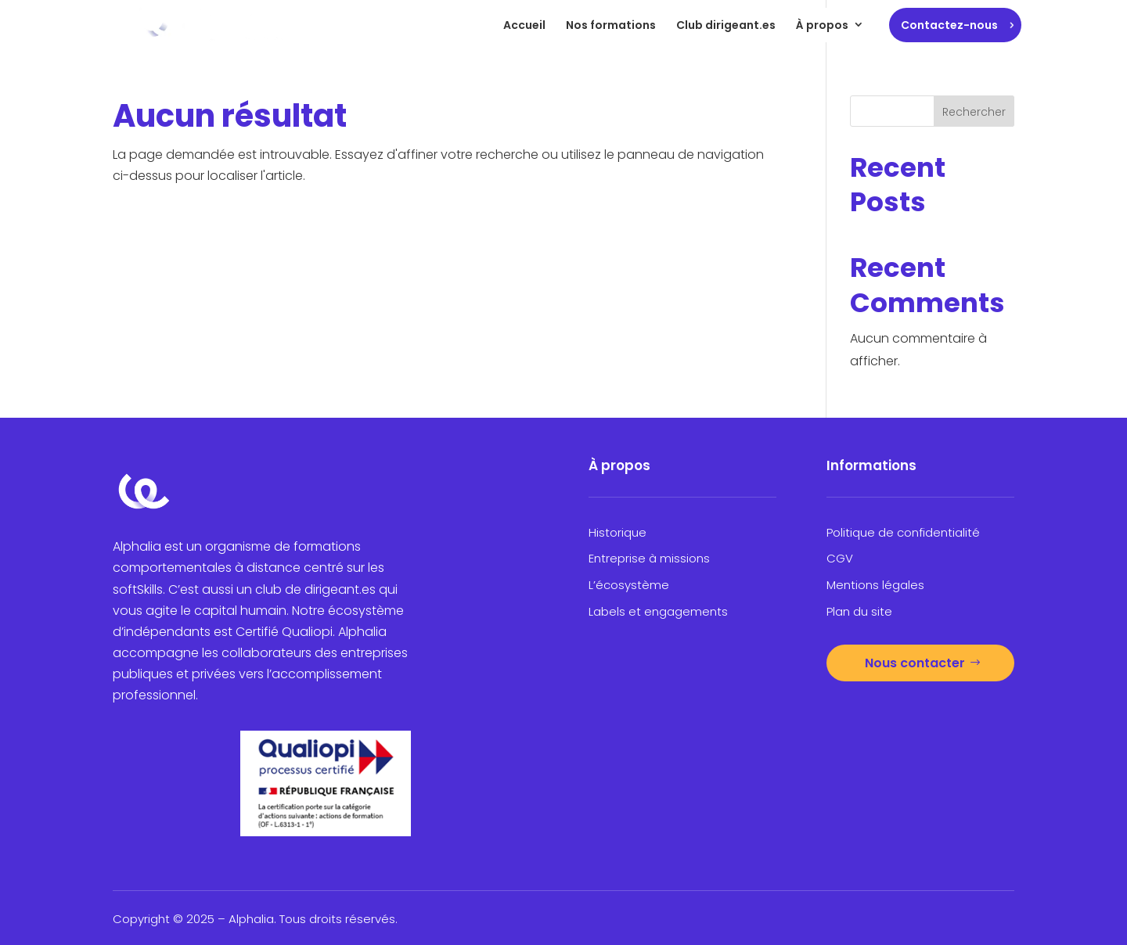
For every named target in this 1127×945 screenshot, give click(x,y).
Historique (617, 532)
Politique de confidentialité (903, 532)
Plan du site (859, 611)
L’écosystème (629, 585)
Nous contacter (915, 663)
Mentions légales (875, 585)
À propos (822, 25)
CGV (839, 558)
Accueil (524, 25)
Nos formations (611, 25)
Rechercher (974, 112)
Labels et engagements (658, 611)
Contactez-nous (949, 25)
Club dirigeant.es (726, 25)
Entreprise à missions (649, 558)
